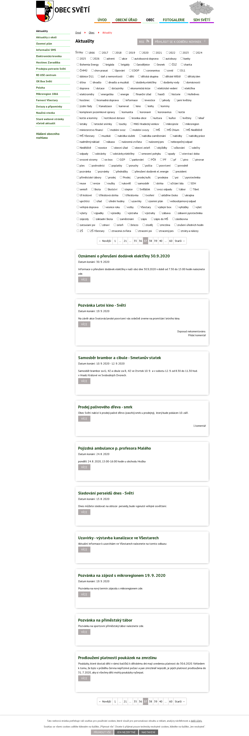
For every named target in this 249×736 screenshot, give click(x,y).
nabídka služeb (126, 136)
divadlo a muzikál (119, 82)
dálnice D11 (87, 76)
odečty (196, 147)
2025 (83, 58)
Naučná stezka (45, 112)
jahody (166, 100)
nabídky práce (197, 136)
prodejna (163, 177)
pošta (148, 165)
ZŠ (81, 231)
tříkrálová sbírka (108, 195)
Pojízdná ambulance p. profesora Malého (114, 448)
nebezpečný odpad (181, 141)
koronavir (145, 112)
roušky (111, 183)
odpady (84, 153)
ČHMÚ (83, 70)
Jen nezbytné (126, 732)
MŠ (158, 130)
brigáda (110, 64)
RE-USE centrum (46, 75)
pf (175, 159)
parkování (138, 159)
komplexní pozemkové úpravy (97, 112)
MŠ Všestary (87, 136)
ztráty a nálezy (189, 231)
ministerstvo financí (91, 130)
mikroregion (192, 124)
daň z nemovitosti (111, 76)
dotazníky (117, 88)
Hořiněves (193, 94)
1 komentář (199, 425)
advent (111, 58)
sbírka (159, 183)
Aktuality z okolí (46, 37)
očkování (179, 147)
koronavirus (165, 112)
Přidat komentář (197, 335)
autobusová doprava (146, 58)
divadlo (97, 82)
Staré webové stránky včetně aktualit (50, 121)
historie (176, 94)
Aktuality (42, 31)
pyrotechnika (192, 177)
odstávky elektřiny (123, 153)
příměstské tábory (90, 177)
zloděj (149, 225)
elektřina (190, 88)
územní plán (155, 201)
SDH (193, 183)
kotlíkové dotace (115, 118)
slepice (129, 189)
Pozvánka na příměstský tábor (105, 620)
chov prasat (101, 70)
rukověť (126, 183)
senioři (83, 189)
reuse (83, 183)
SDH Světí (201, 19)
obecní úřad (121, 147)
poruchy (133, 165)
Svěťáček (145, 189)
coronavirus (153, 70)
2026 (96, 58)
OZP (122, 159)
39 (155, 241)
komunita (127, 112)
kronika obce (139, 118)
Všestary (146, 207)
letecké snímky (103, 124)
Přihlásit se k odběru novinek (181, 41)
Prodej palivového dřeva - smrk (105, 407)
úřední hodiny (116, 201)
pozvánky (103, 171)
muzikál (106, 136)
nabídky (177, 136)
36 (140, 241)
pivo (185, 159)
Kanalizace (105, 106)
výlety (83, 213)
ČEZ (174, 64)
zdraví (106, 225)
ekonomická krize (140, 88)
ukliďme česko (169, 195)
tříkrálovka (131, 195)
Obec (150, 19)
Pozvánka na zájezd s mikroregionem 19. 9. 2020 (121, 575)
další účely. (196, 720)
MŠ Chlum (173, 130)
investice (150, 100)
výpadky (98, 213)
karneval (124, 106)
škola (97, 189)
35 (135, 241)
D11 (182, 70)
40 (160, 241)
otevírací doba (190, 153)
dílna (83, 82)
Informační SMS (46, 50)
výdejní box (164, 207)
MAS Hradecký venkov (146, 124)
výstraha (133, 213)
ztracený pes (166, 231)
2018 (118, 52)
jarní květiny (184, 100)
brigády (125, 64)
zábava (166, 213)
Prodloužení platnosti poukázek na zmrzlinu (117, 657)
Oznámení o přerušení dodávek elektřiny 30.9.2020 (124, 256)
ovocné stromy (88, 159)
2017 (105, 52)
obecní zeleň (142, 147)
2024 (199, 52)
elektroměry (87, 94)
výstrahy (150, 213)
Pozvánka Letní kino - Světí (102, 305)
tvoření (150, 195)
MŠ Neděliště (194, 130)
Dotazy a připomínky (49, 106)
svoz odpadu (164, 189)
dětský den (194, 76)
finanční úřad (143, 94)
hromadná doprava (108, 100)
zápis (144, 219)
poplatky (117, 165)
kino (138, 106)
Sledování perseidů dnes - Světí (106, 493)
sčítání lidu (177, 183)
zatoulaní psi (87, 225)
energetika (107, 94)
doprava (84, 88)
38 (150, 241)
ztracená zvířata (121, 231)
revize (96, 183)
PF (164, 159)
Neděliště (85, 147)
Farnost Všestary (47, 100)
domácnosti (193, 82)
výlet (199, 207)
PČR (153, 159)
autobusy (171, 58)
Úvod (102, 19)
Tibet (196, 189)
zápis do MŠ (161, 219)
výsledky (116, 213)
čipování (120, 70)
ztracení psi (145, 231)
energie (125, 94)
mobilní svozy (141, 130)
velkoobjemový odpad (183, 201)
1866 (91, 52)
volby (130, 207)
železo (134, 225)
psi (176, 177)
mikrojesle (172, 124)
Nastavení (148, 732)
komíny (165, 106)
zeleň (120, 225)
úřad (99, 201)
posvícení (165, 165)
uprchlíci (85, 201)
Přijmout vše (102, 732)
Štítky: (79, 52)
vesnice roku (113, 207)
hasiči (161, 94)
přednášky (122, 171)
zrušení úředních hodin (190, 225)
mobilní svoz (117, 130)
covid (170, 70)
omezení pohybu (151, 153)
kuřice (172, 118)
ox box (109, 159)
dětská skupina (149, 76)
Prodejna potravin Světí (51, 68)
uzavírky (136, 201)
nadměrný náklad (89, 141)
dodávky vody (171, 82)
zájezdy (84, 219)
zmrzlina (165, 225)
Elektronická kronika (49, 56)
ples (82, 165)
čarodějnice (143, 64)
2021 (159, 52)
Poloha (40, 87)
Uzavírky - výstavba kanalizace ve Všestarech (118, 537)
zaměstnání (127, 219)
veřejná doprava (89, 207)
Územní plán (44, 43)
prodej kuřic (144, 177)
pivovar (199, 159)
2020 (145, 52)
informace (132, 100)
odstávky (100, 153)
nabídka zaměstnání (154, 136)
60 (170, 241)
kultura (158, 118)
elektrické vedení (167, 88)
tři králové (86, 195)
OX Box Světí (44, 81)
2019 (132, 52)
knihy (151, 106)
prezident (181, 171)
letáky (83, 124)
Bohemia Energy (89, 64)
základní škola (104, 219)
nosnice (102, 147)
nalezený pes (156, 141)
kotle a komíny (88, 118)
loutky (123, 124)
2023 (186, 52)
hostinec (85, 100)
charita (188, 64)
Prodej (126, 177)
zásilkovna (181, 219)
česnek (161, 64)
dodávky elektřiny (146, 82)
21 (125, 241)
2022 (172, 52)
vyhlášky (183, 207)
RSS (144, 41)
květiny (187, 118)
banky (187, 58)
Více (84, 279)
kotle (182, 112)
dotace (100, 88)
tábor (182, 189)
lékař (201, 118)
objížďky (162, 147)
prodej (112, 177)
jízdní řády (86, 106)
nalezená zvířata (132, 141)
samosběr (143, 183)
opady (171, 153)
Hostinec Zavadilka (48, 62)
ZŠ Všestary (97, 231)
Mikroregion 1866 (47, 94)
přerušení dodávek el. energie (152, 171)
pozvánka (85, 171)
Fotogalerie (174, 19)
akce (124, 58)
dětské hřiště (173, 76)
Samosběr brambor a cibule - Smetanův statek (119, 357)
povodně (183, 165)
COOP (135, 70)
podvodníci (98, 165)
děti (131, 76)
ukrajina (189, 195)
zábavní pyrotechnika (190, 213)
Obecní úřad (126, 19)
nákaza (110, 141)
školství (112, 189)
